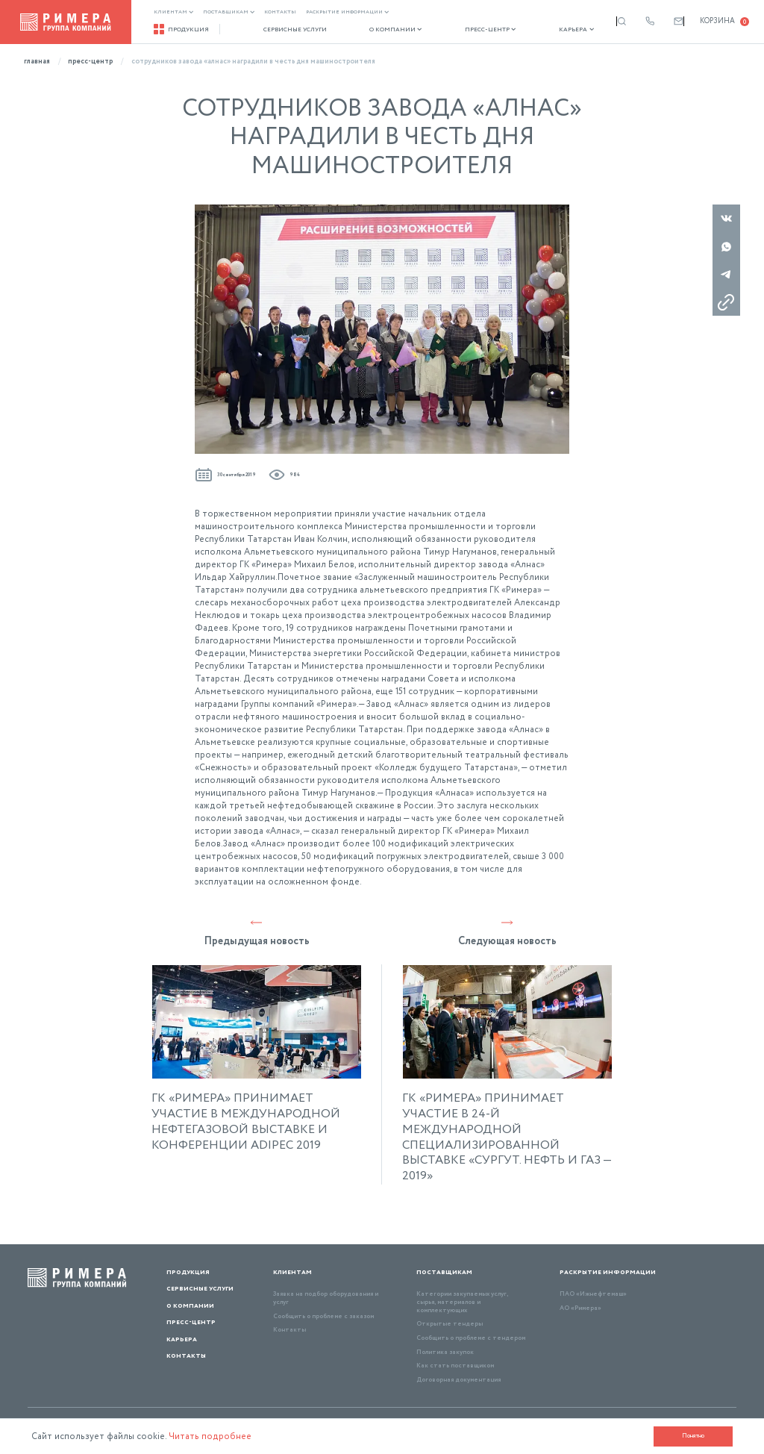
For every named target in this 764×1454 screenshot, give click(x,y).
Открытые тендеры (449, 1324)
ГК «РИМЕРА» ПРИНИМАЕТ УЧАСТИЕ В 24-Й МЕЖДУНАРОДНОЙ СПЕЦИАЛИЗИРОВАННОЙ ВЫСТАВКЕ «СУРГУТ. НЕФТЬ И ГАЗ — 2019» (506, 1138)
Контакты (280, 12)
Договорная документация (458, 1380)
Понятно (692, 1436)
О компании (380, 29)
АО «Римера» (580, 1308)
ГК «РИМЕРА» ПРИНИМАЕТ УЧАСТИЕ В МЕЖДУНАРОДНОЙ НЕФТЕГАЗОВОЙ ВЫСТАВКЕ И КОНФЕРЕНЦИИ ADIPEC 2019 (245, 1122)
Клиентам (174, 12)
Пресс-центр (466, 29)
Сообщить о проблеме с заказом (323, 1316)
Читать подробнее (210, 1436)
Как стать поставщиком (455, 1365)
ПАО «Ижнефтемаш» (593, 1294)
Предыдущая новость (257, 933)
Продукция (181, 29)
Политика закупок (445, 1352)
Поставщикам (229, 12)
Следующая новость (507, 933)
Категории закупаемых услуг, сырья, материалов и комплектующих (462, 1301)
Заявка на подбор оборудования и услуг (325, 1298)
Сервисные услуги (287, 29)
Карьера (545, 29)
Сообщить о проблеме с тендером (470, 1338)
